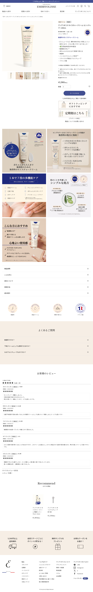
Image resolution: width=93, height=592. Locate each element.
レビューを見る (62, 34)
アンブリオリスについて (83, 11)
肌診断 (62, 11)
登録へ (85, 578)
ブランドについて (61, 565)
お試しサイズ (25, 582)
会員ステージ (43, 567)
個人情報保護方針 (44, 582)
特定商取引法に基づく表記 (46, 579)
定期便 (24, 567)
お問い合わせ (43, 576)
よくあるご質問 (43, 573)
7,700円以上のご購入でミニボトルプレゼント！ (46, 1)
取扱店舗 (58, 570)
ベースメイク (25, 570)
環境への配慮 (60, 567)
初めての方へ (45, 11)
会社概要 (58, 576)
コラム (58, 573)
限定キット (25, 579)
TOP (4, 16)
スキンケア (9, 16)
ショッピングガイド (44, 565)
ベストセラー (25, 576)
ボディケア (25, 573)
